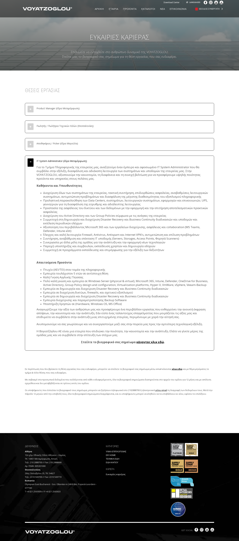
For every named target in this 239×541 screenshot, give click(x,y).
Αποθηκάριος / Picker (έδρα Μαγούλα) (57, 143)
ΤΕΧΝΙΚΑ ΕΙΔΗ (112, 458)
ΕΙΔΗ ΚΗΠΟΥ (112, 462)
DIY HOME (111, 455)
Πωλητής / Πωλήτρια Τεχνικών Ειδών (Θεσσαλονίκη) (65, 125)
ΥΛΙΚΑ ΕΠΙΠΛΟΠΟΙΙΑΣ (116, 451)
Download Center (171, 2)
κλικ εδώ (177, 369)
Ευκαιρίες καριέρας (115, 474)
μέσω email (161, 390)
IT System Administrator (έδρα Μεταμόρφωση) (62, 161)
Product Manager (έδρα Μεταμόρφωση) (58, 108)
